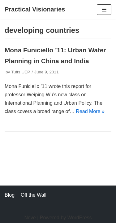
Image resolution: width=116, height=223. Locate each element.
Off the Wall (33, 195)
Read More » (90, 111)
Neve (30, 217)
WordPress (79, 217)
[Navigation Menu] (104, 9)
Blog (10, 195)
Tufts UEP (20, 72)
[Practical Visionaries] (35, 9)
